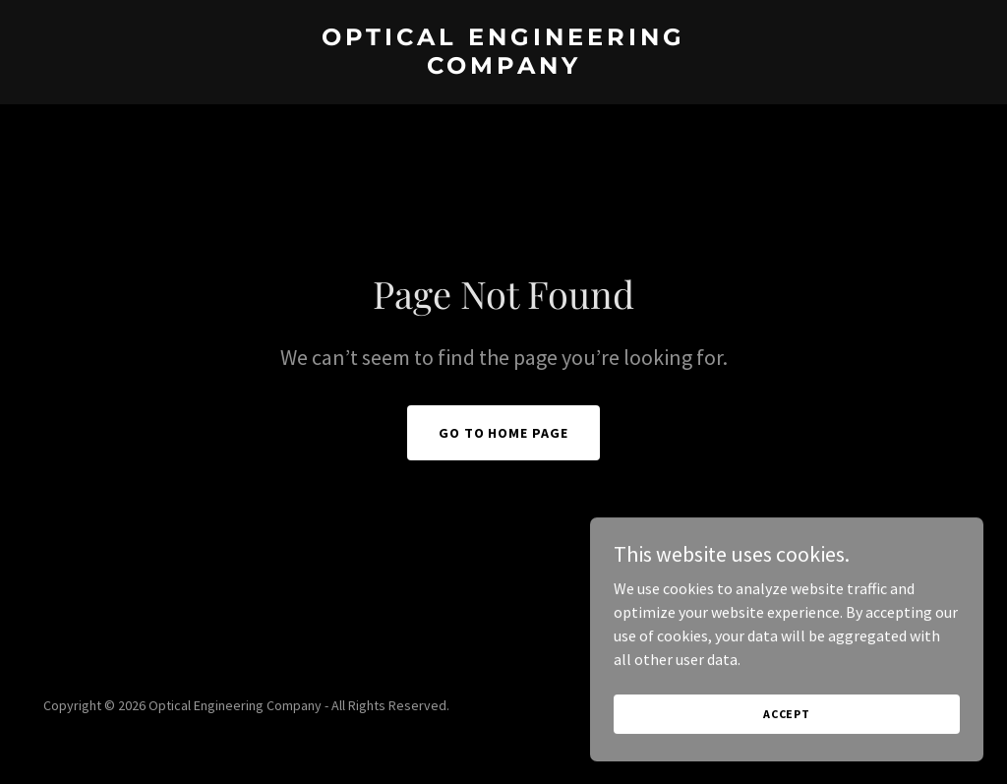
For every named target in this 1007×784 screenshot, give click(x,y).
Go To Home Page (504, 433)
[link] (503, 68)
